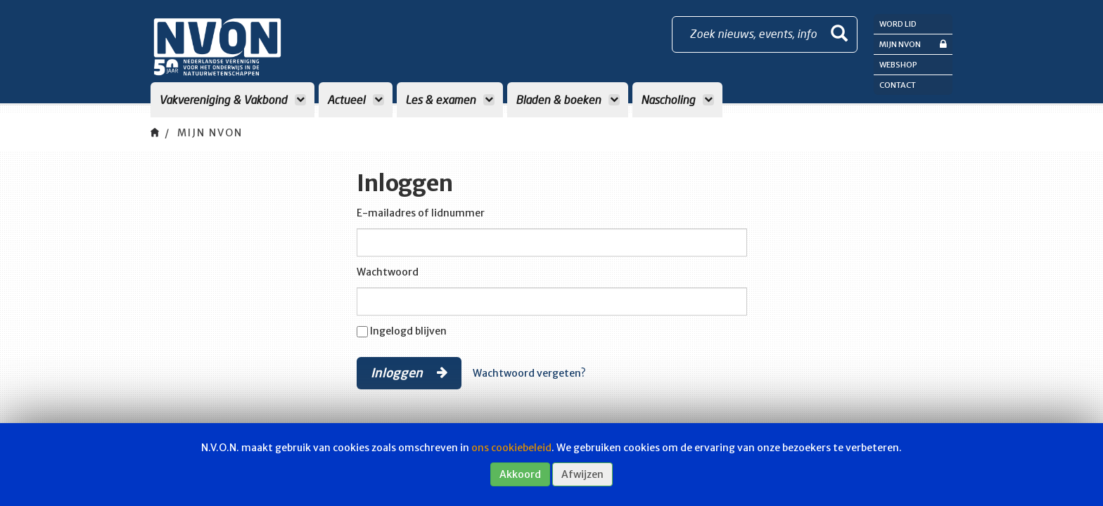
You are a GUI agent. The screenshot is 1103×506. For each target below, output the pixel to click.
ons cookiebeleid (511, 447)
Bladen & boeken (568, 99)
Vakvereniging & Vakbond (232, 99)
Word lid (898, 24)
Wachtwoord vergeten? (529, 373)
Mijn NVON (913, 44)
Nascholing (677, 99)
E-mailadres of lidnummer (421, 213)
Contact (897, 85)
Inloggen (409, 372)
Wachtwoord (388, 272)
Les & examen (450, 99)
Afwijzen (582, 474)
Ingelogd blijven (408, 331)
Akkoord (520, 474)
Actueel (355, 99)
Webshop (898, 65)
